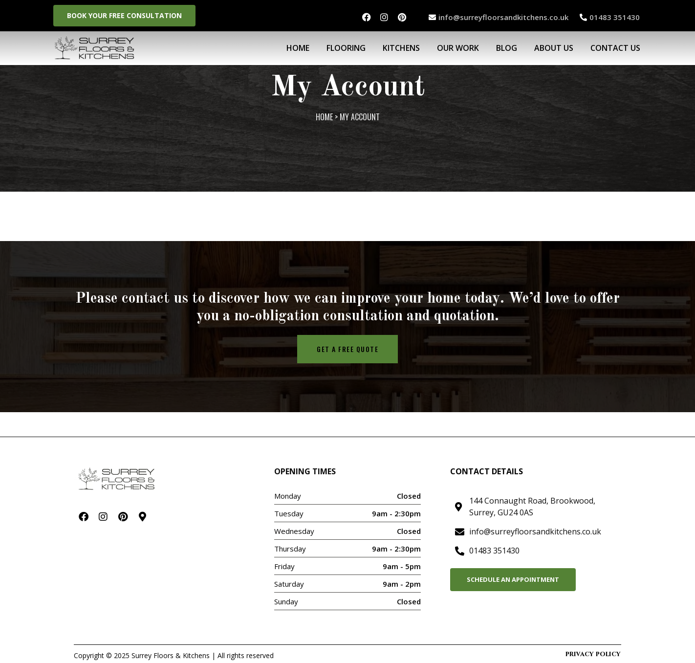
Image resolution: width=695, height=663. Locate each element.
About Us (553, 48)
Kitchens (401, 48)
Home (297, 48)
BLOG (506, 48)
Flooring (346, 48)
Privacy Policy (593, 654)
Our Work (458, 48)
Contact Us (615, 48)
